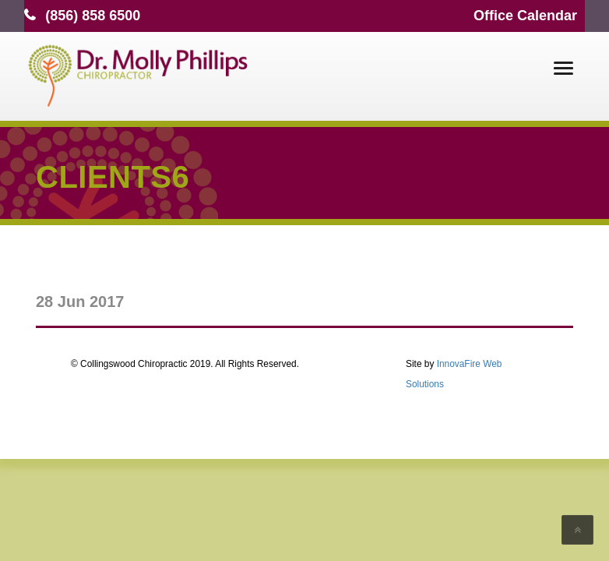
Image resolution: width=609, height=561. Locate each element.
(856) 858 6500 (92, 15)
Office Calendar (525, 15)
